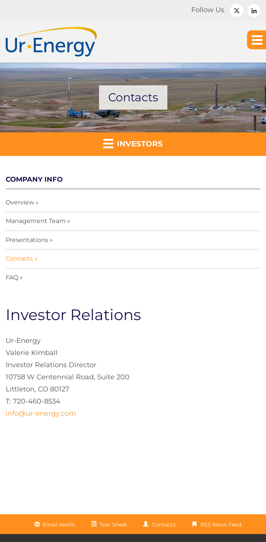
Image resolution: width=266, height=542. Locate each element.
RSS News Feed (220, 524)
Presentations (27, 240)
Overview (20, 202)
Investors (133, 143)
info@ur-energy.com (41, 413)
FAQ (12, 277)
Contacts (19, 258)
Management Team (36, 221)
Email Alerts (58, 524)
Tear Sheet (113, 524)
